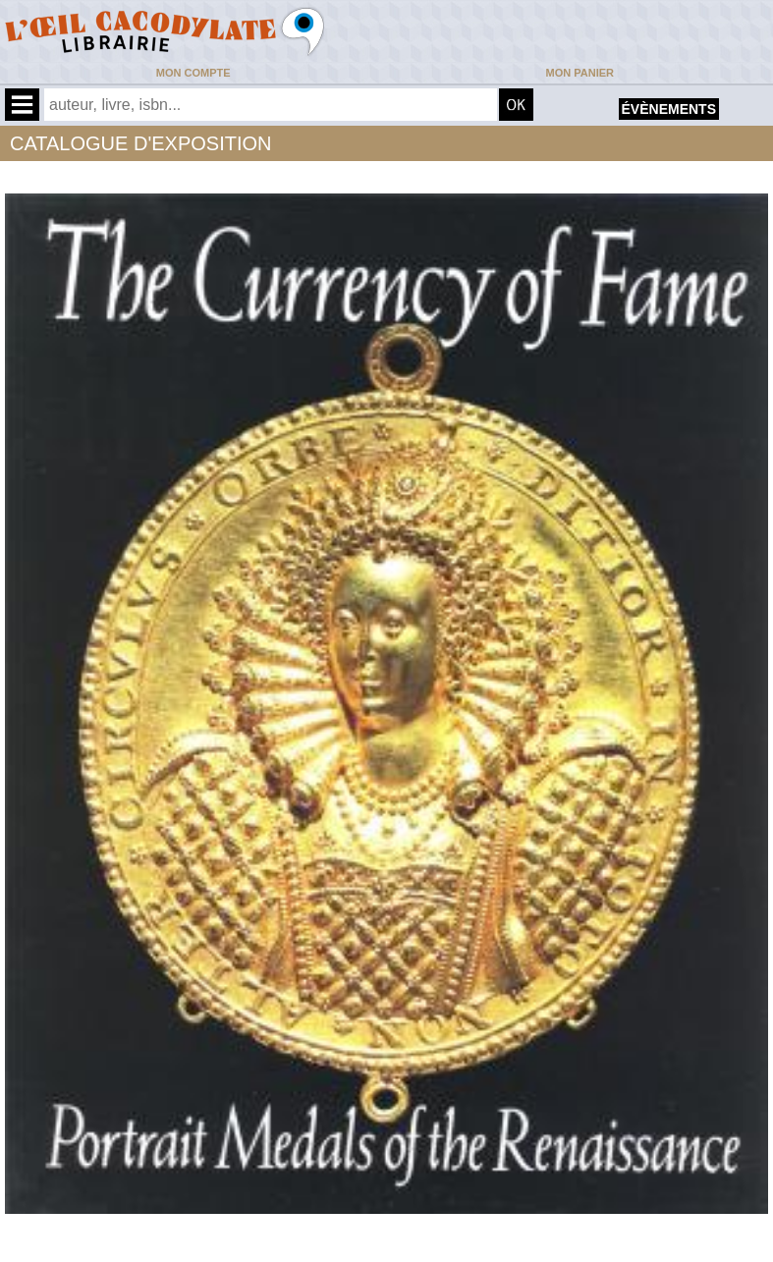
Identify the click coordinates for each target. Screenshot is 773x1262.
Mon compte (193, 73)
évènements (669, 109)
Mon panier (580, 73)
